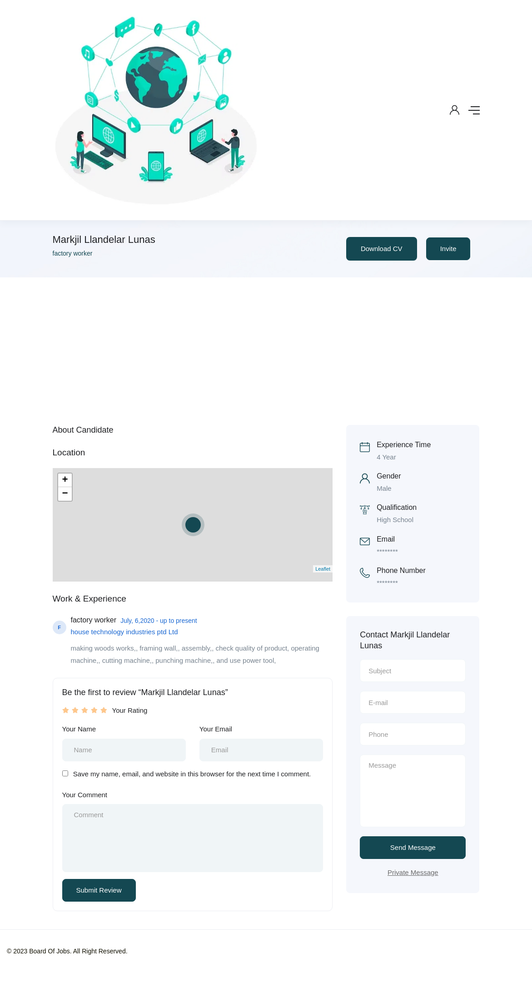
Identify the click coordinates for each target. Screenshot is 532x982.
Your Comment (85, 795)
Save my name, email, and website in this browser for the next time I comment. (192, 774)
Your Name (79, 729)
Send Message (413, 847)
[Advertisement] (266, 345)
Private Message (413, 872)
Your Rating (130, 710)
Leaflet (322, 569)
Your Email (215, 729)
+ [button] (65, 480)
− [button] (65, 494)
